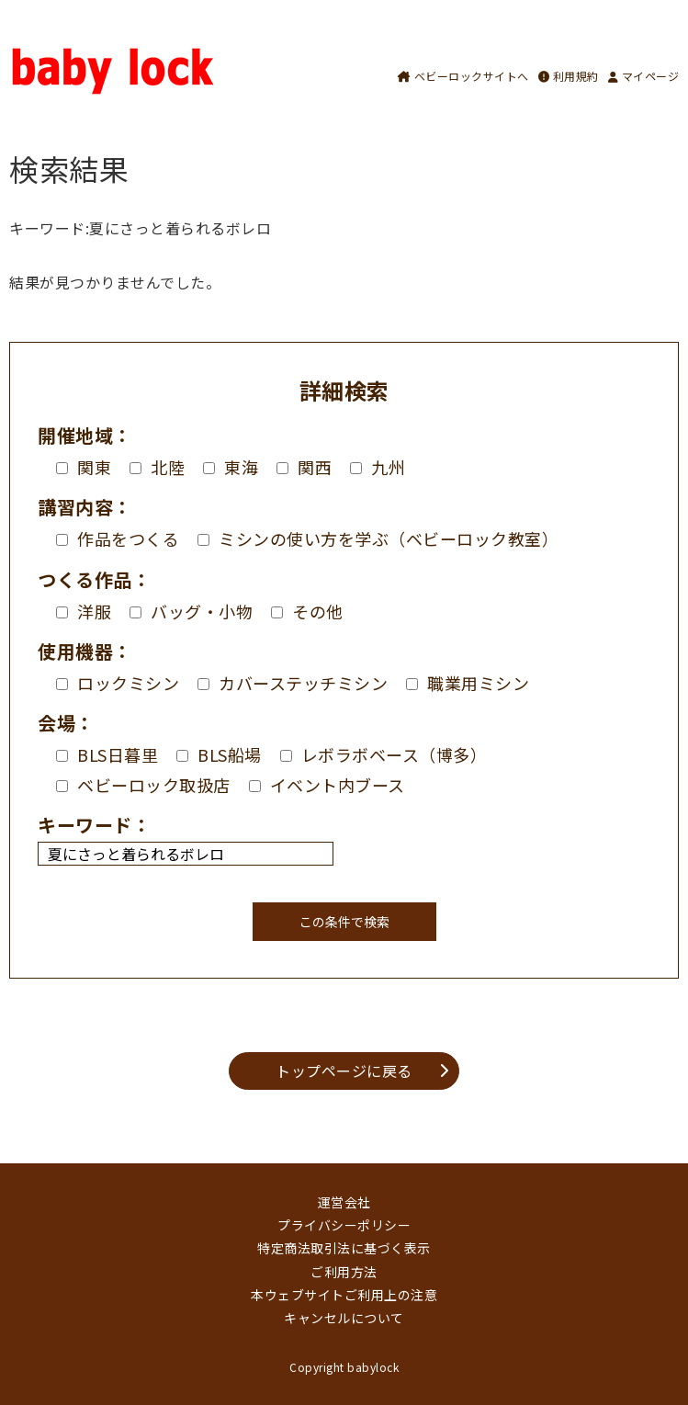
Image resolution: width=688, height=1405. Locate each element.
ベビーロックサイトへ (463, 76)
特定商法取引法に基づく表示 (344, 1248)
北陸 (157, 467)
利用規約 (568, 76)
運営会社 (344, 1202)
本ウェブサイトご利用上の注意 (344, 1295)
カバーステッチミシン (292, 683)
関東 (83, 467)
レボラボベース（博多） (384, 754)
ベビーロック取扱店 (143, 785)
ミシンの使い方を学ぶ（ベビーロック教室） (377, 538)
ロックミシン (117, 683)
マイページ (644, 76)
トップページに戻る (344, 1070)
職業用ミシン (467, 683)
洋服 (83, 611)
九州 (377, 467)
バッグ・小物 (191, 611)
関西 (304, 467)
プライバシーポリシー (344, 1225)
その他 (307, 611)
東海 (230, 467)
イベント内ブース (327, 785)
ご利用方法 (344, 1272)
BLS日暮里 (107, 754)
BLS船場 (219, 754)
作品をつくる (117, 538)
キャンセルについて (344, 1318)
